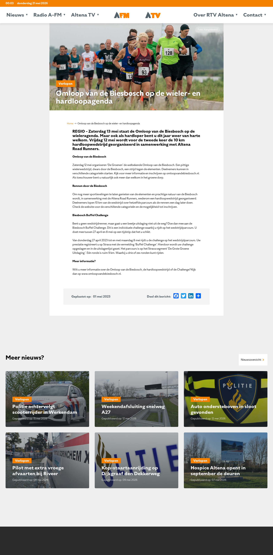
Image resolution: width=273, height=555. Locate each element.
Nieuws (15, 15)
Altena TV (83, 15)
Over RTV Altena (213, 15)
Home (70, 123)
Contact (252, 15)
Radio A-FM (47, 15)
